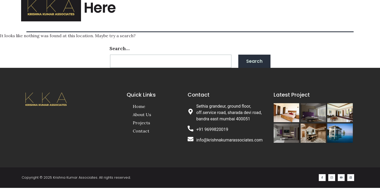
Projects (252, 9)
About (223, 9)
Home (199, 9)
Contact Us (288, 9)
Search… (120, 48)
